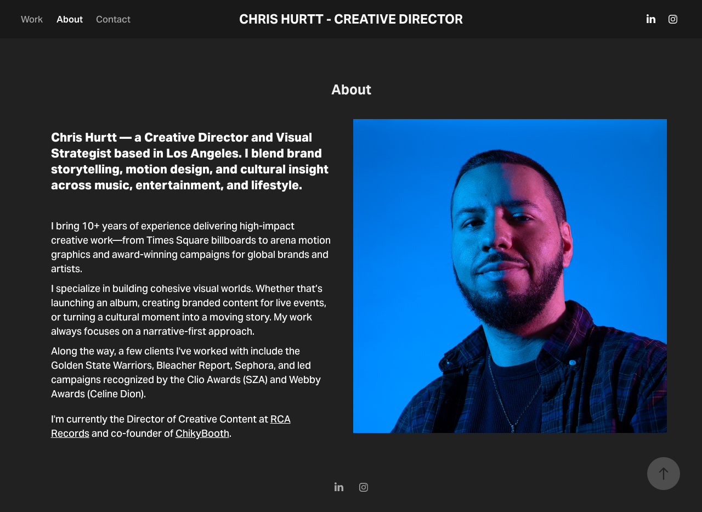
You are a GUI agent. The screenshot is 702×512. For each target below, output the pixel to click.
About (69, 19)
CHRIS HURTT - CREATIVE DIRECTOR (351, 19)
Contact (113, 19)
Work (32, 19)
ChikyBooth (202, 433)
